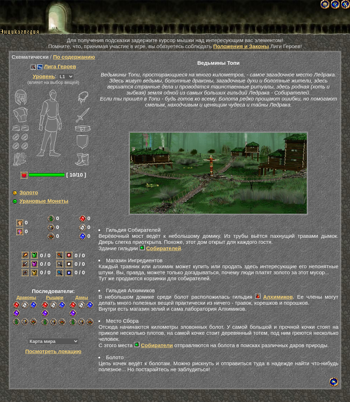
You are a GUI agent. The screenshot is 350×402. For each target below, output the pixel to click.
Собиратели (157, 345)
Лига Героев (60, 66)
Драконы (26, 297)
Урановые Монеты (43, 201)
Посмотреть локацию (53, 351)
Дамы (81, 297)
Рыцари (54, 297)
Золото (28, 192)
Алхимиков (278, 297)
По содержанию (74, 57)
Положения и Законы (241, 46)
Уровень (44, 76)
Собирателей (163, 248)
